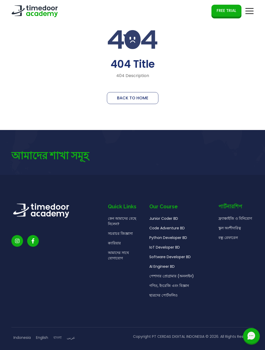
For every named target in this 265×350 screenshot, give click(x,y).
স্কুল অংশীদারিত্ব (229, 229)
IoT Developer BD (164, 248)
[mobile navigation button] (249, 11)
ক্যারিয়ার (114, 244)
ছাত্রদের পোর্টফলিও (163, 296)
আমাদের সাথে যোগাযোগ (118, 256)
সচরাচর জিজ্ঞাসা (120, 234)
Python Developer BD (168, 238)
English (42, 337)
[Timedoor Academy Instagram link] (17, 242)
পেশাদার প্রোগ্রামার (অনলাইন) (171, 277)
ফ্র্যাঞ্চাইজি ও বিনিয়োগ (235, 219)
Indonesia (22, 337)
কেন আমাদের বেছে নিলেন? (122, 222)
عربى (71, 337)
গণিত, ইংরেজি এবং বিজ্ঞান (169, 286)
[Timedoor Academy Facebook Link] (33, 242)
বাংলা (57, 337)
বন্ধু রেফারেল (228, 238)
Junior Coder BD (163, 219)
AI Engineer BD (162, 267)
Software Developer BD (170, 257)
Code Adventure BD (167, 229)
